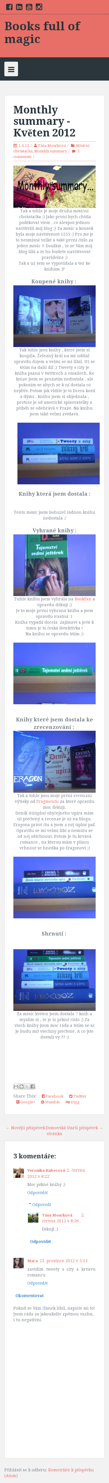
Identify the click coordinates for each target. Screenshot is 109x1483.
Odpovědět (37, 1192)
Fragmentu (47, 801)
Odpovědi (41, 1204)
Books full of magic (42, 32)
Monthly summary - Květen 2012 (44, 121)
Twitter (78, 1096)
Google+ (25, 1102)
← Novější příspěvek (25, 1127)
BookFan (83, 599)
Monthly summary (50, 151)
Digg (73, 1102)
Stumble (50, 1102)
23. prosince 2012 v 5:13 (63, 1260)
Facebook (52, 1096)
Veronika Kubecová (46, 1170)
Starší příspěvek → (85, 1127)
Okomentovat (29, 1295)
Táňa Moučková (52, 145)
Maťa (32, 1261)
